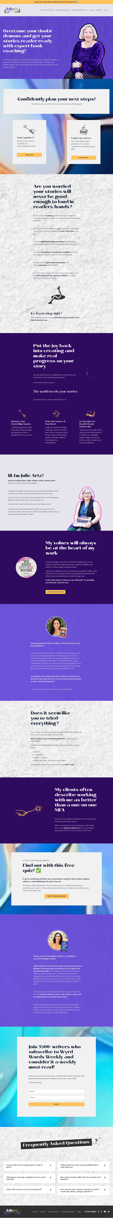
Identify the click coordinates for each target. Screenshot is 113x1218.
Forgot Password (67, 1212)
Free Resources (63, 10)
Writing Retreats (79, 10)
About (91, 10)
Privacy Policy (53, 1212)
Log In (106, 10)
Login (79, 1212)
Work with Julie (46, 10)
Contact (99, 10)
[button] (29, 155)
